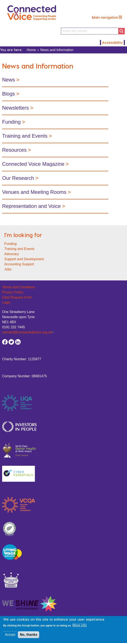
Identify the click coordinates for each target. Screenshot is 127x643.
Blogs (8, 94)
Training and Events (19, 249)
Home (31, 50)
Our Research (18, 178)
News (9, 80)
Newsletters (15, 108)
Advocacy (11, 254)
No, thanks (28, 636)
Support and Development (24, 259)
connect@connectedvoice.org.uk (28, 332)
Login (6, 302)
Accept (10, 636)
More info (79, 627)
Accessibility (112, 42)
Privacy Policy (12, 292)
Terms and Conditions (18, 287)
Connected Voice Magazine (33, 164)
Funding (11, 122)
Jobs (8, 269)
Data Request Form (17, 297)
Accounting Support (19, 264)
